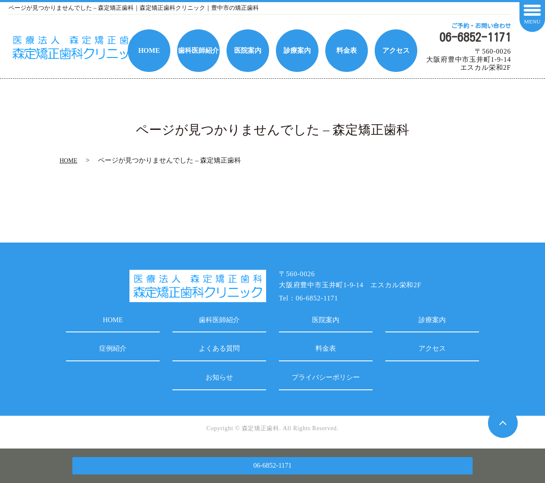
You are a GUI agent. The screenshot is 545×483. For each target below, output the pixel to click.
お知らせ (219, 377)
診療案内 (432, 319)
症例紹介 (112, 348)
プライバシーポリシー (326, 377)
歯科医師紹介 (219, 319)
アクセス (432, 348)
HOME (68, 160)
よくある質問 (219, 348)
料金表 (326, 348)
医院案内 (325, 319)
